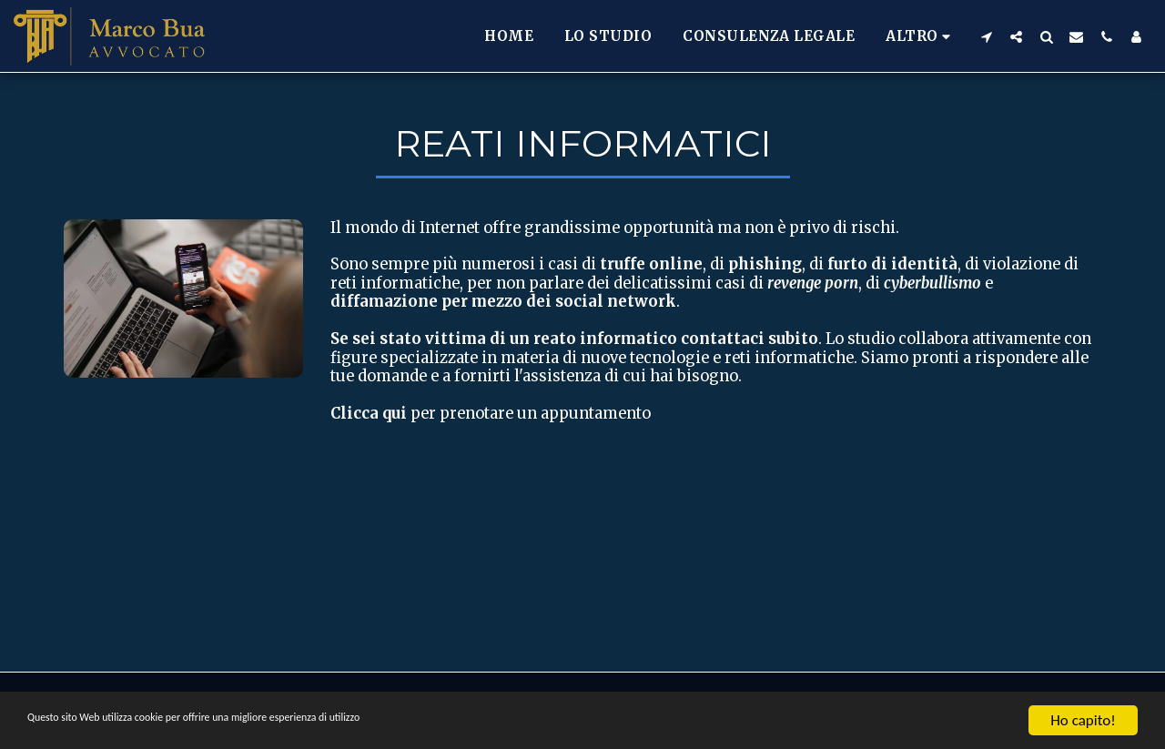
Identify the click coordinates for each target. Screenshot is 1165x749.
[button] (986, 36)
